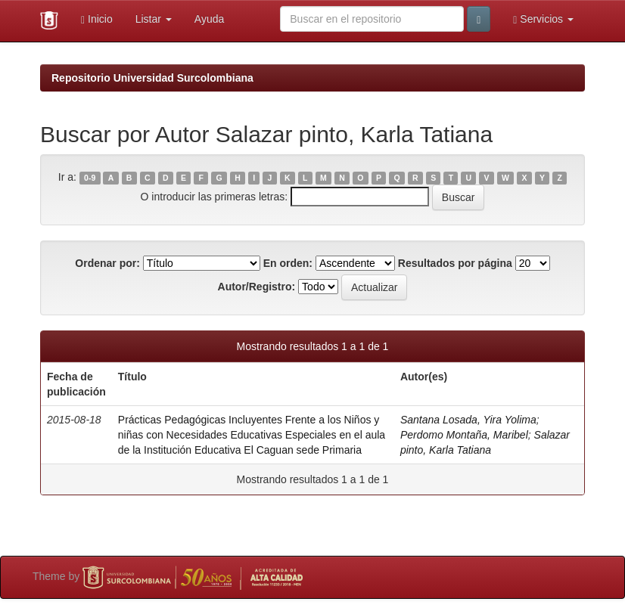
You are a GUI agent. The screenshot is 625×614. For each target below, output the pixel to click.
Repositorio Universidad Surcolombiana (152, 78)
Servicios (543, 19)
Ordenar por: (107, 263)
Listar (153, 19)
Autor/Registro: (257, 287)
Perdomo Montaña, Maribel (464, 435)
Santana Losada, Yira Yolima (468, 420)
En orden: (287, 263)
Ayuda (209, 19)
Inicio (97, 19)
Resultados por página (455, 263)
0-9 (89, 177)
